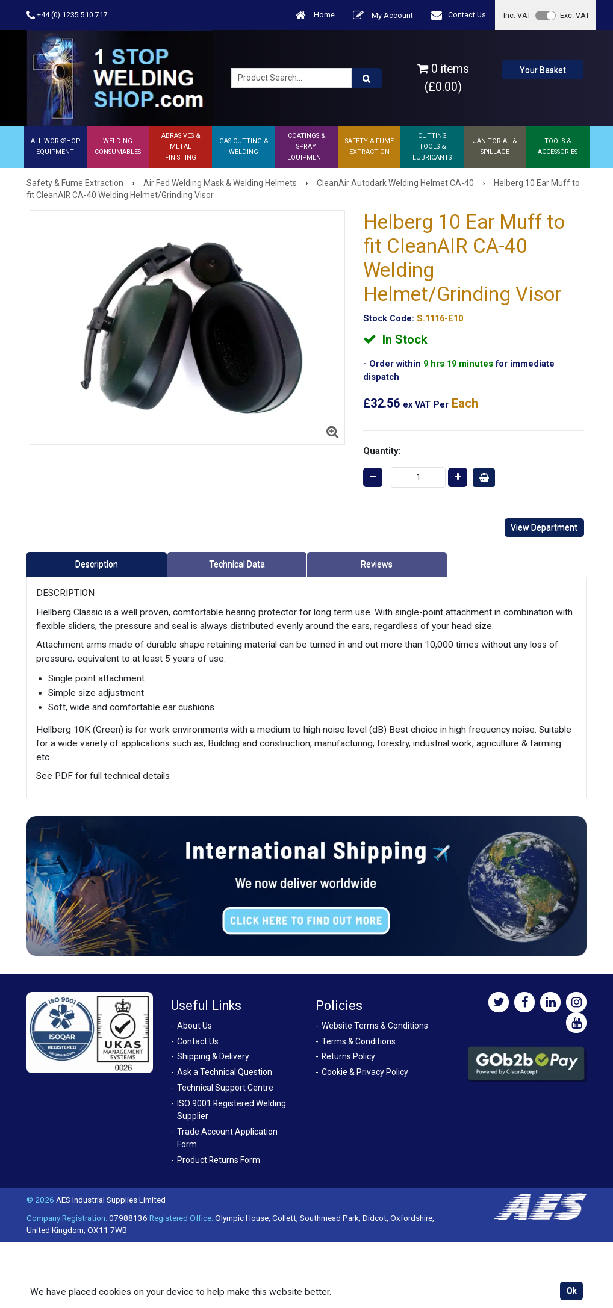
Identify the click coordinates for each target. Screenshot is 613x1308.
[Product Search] (367, 78)
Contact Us (458, 15)
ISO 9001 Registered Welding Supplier (231, 1110)
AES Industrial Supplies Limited (111, 1199)
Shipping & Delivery (213, 1056)
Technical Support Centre (225, 1088)
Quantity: (381, 450)
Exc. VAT (575, 15)
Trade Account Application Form (227, 1138)
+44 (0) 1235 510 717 (67, 15)
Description (96, 564)
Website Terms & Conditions (375, 1026)
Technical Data (237, 564)
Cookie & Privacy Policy (365, 1072)
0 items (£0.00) (443, 77)
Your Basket (543, 70)
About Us (194, 1026)
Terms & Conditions (359, 1041)
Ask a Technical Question (224, 1072)
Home (315, 15)
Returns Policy (348, 1056)
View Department (544, 527)
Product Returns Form (218, 1160)
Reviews (377, 564)
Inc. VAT (517, 15)
